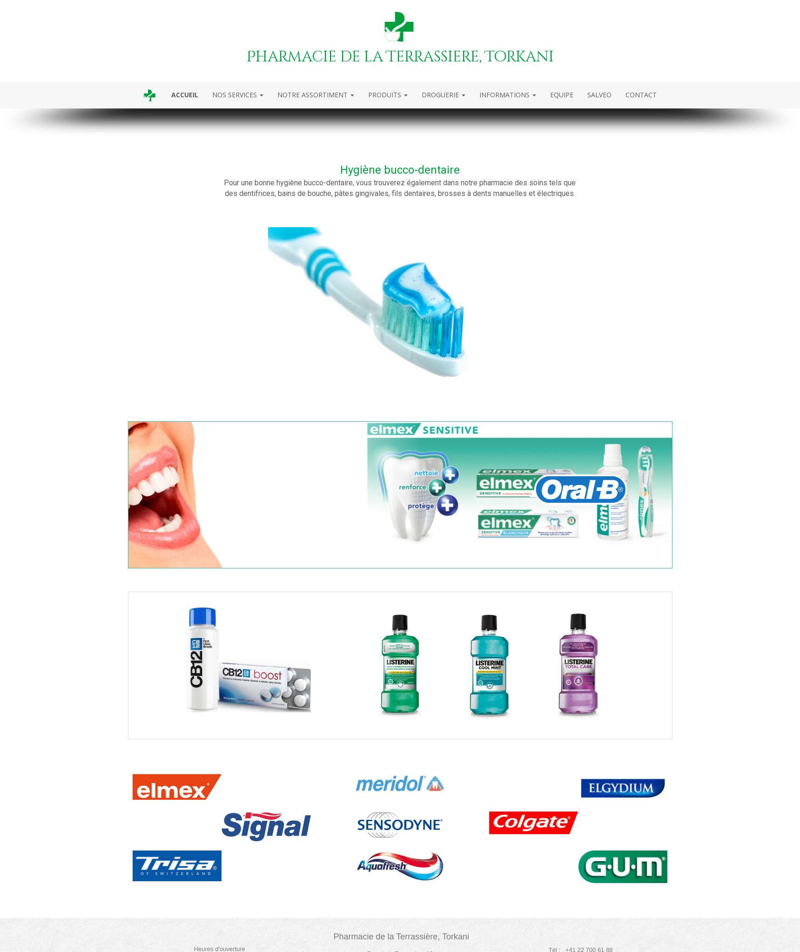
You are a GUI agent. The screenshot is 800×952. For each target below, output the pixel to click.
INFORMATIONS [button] (507, 94)
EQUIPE (561, 94)
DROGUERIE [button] (443, 94)
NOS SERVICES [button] (237, 94)
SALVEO (599, 94)
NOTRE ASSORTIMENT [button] (315, 94)
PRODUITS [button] (388, 94)
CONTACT (641, 94)
